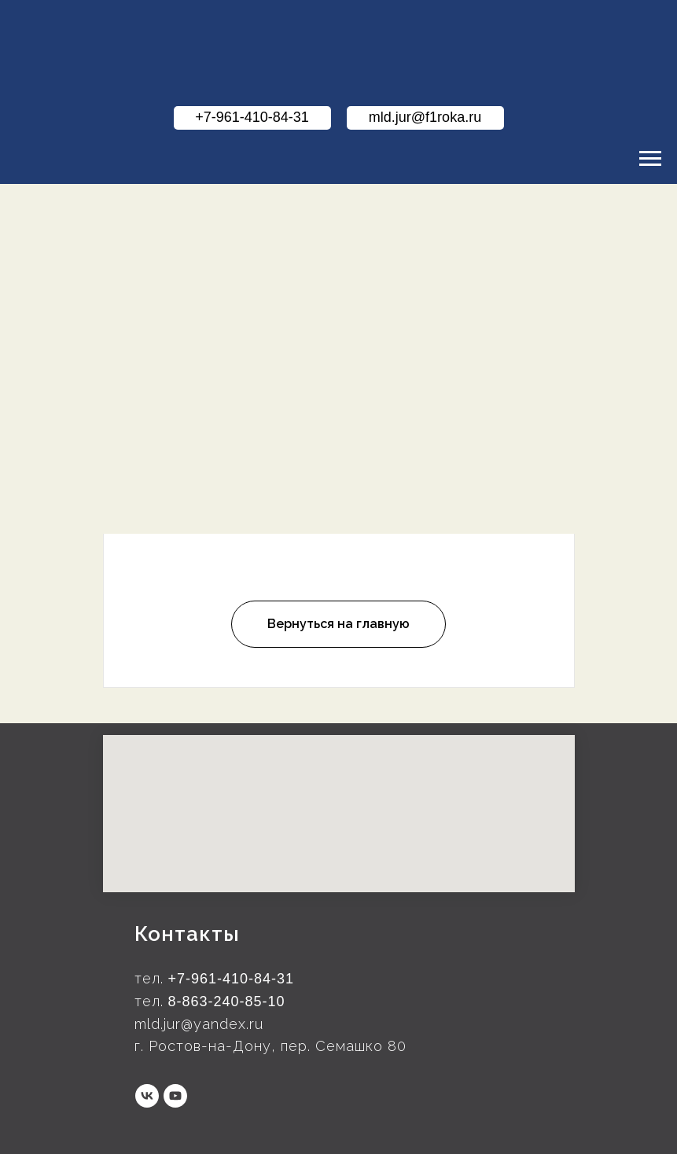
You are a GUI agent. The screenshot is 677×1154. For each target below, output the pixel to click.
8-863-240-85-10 (226, 1001)
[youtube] (175, 1096)
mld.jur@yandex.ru (198, 1024)
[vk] (147, 1096)
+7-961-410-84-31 (231, 979)
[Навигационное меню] (650, 159)
